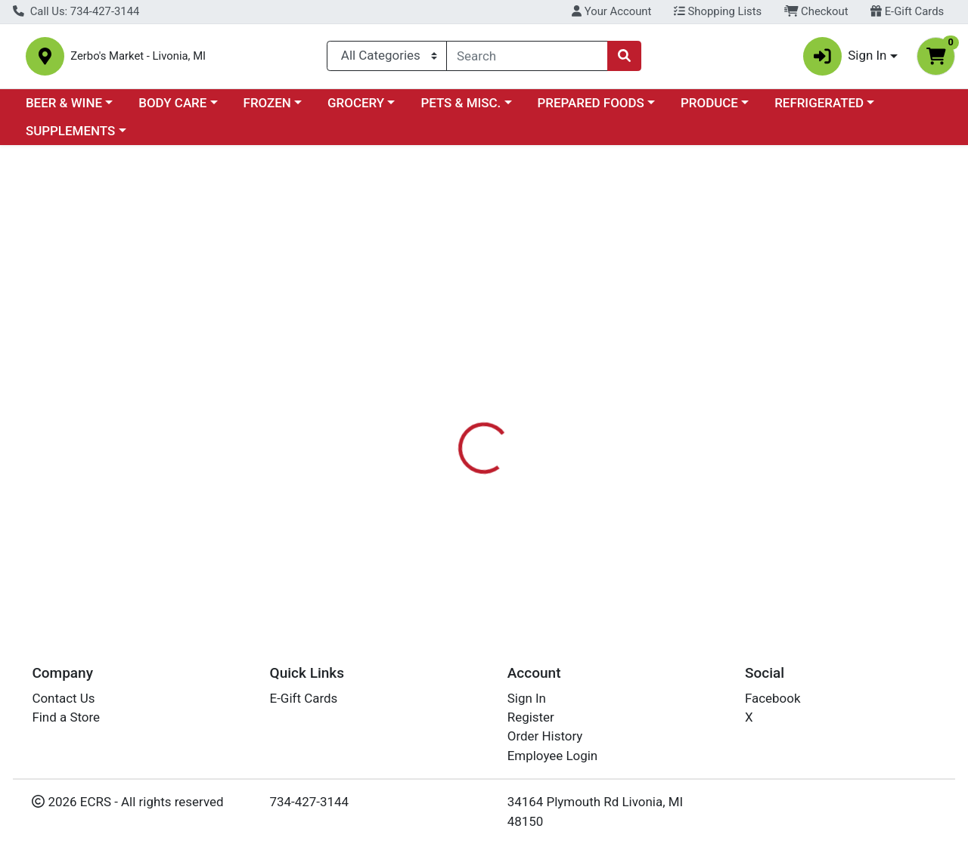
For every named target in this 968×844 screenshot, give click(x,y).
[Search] (527, 59)
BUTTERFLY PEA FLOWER (495, 562)
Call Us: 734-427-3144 (76, 11)
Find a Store (66, 717)
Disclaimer (517, 356)
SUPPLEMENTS (70, 137)
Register (530, 717)
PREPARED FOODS (591, 108)
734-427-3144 (309, 801)
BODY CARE (172, 108)
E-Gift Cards (907, 11)
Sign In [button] (845, 59)
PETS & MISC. (460, 108)
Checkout (816, 11)
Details (445, 356)
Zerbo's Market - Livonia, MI (183, 59)
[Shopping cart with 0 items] (936, 59)
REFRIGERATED (819, 108)
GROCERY (355, 108)
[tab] (445, 357)
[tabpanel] (685, 431)
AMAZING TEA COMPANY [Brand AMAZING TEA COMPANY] (630, 417)
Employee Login (552, 755)
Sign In (526, 698)
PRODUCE (709, 108)
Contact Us (63, 698)
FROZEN (267, 108)
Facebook (773, 698)
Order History (545, 736)
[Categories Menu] (387, 59)
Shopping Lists (718, 11)
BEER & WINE (64, 108)
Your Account (611, 11)
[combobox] (527, 59)
